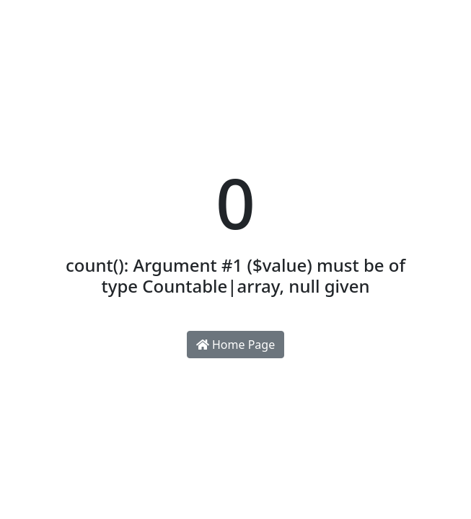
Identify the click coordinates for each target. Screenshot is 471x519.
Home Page (235, 344)
